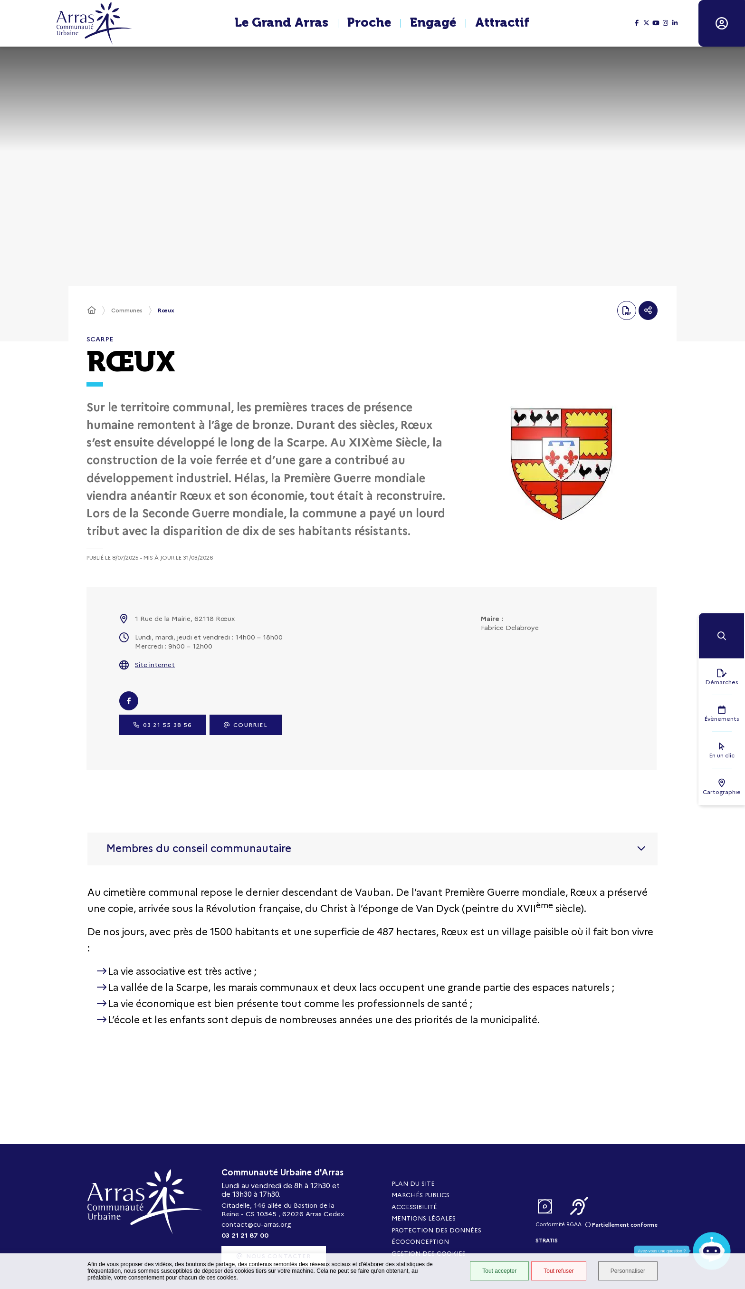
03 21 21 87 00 (244, 1235)
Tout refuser (558, 1271)
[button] (721, 636)
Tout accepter (499, 1271)
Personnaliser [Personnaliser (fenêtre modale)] (628, 1271)
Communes (127, 310)
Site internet (155, 664)
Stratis (546, 1240)
